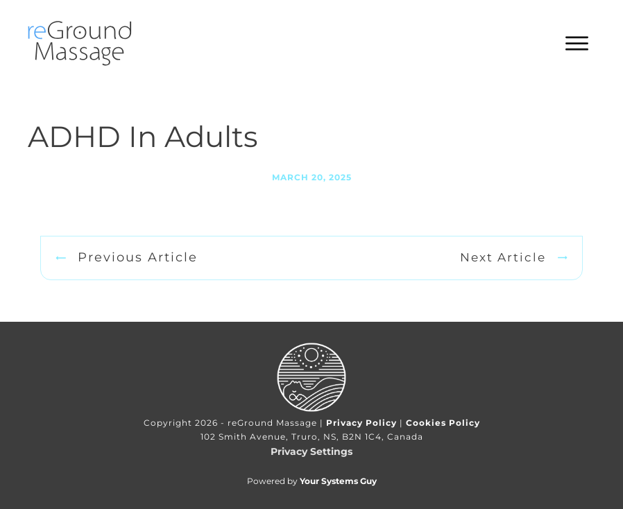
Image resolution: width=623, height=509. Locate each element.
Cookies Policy (443, 422)
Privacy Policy (361, 422)
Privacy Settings (311, 451)
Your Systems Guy (338, 481)
